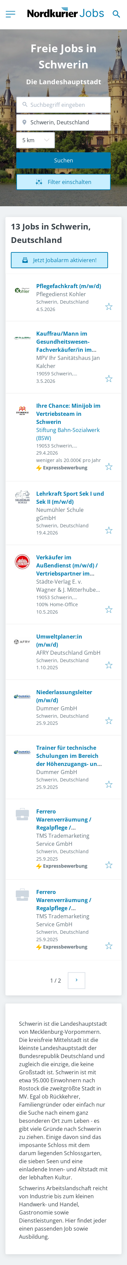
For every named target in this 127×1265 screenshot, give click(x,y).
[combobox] (63, 105)
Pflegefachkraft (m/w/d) (68, 286)
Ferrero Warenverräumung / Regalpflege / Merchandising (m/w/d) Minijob (68, 827)
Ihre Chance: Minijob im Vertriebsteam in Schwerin (68, 414)
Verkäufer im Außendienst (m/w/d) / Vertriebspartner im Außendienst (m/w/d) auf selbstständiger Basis (70, 573)
